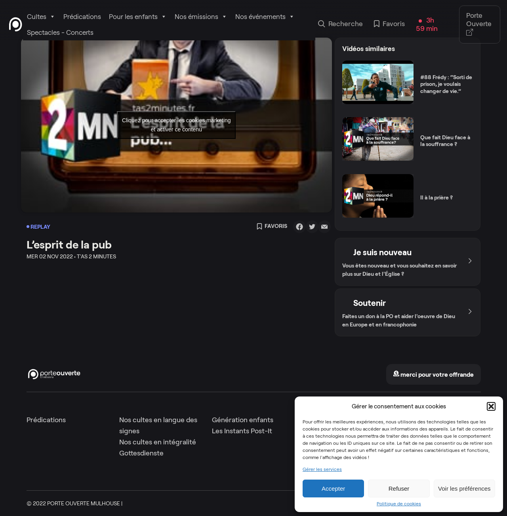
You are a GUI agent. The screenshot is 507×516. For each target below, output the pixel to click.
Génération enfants (242, 420)
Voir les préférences (464, 488)
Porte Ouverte (479, 24)
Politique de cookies (399, 503)
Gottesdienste (141, 453)
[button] (491, 406)
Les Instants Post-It (242, 431)
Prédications (82, 16)
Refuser (399, 488)
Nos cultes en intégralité (157, 442)
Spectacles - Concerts (60, 32)
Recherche (340, 24)
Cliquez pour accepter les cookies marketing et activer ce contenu (176, 125)
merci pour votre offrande (433, 374)
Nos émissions (201, 17)
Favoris (389, 24)
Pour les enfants (138, 17)
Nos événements (265, 17)
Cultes (41, 17)
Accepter (333, 488)
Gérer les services (322, 469)
